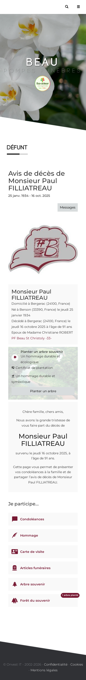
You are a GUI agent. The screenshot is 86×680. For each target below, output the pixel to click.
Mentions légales (44, 670)
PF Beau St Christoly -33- (31, 338)
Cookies (76, 664)
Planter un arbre (43, 391)
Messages (67, 207)
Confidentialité (55, 664)
